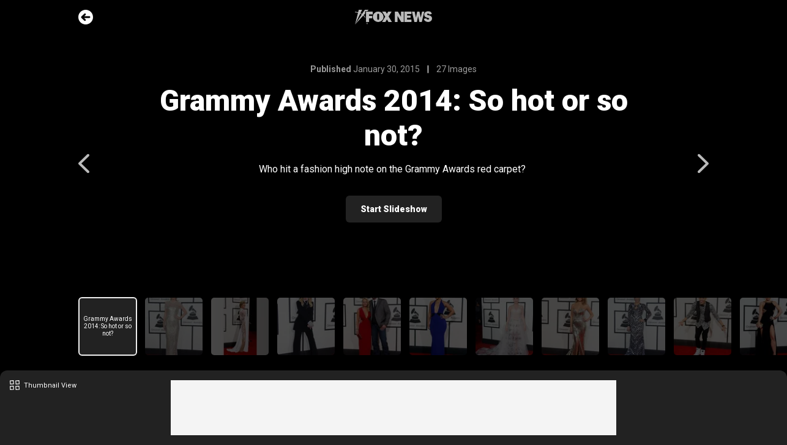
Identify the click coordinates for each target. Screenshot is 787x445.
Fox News (393, 17)
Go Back (85, 17)
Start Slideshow (393, 209)
